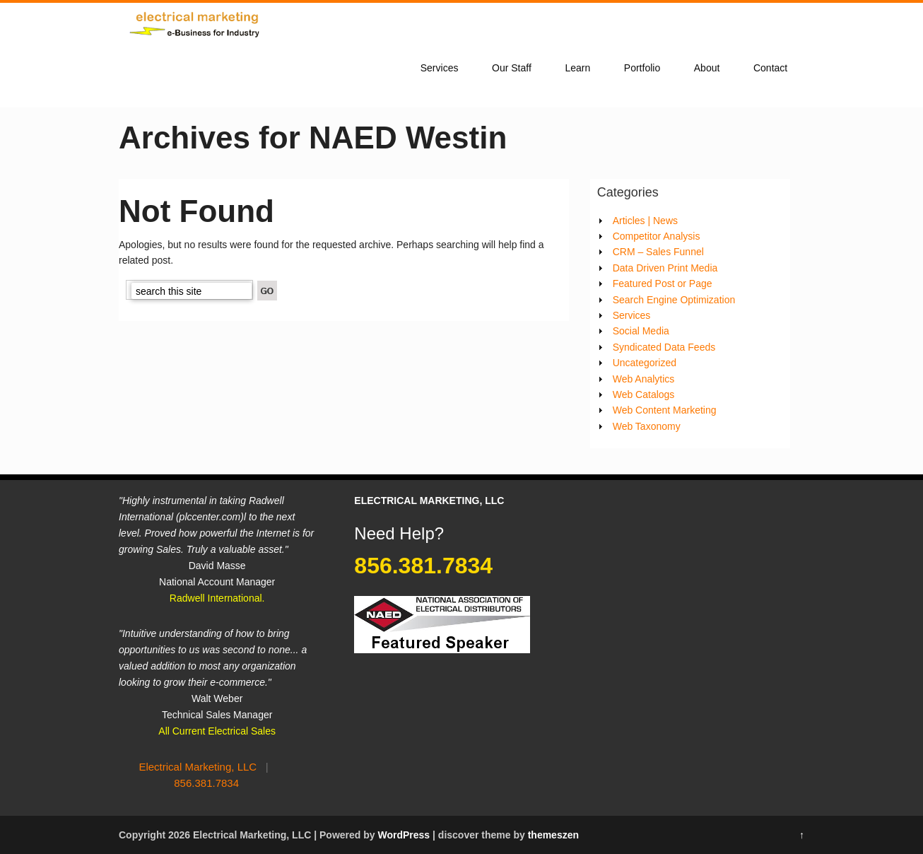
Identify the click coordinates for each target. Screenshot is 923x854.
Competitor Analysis (656, 236)
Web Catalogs (644, 394)
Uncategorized (644, 362)
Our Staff (511, 68)
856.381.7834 (206, 783)
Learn (577, 68)
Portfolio (642, 68)
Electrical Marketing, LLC (198, 767)
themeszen (553, 835)
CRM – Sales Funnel (658, 251)
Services (440, 68)
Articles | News (645, 220)
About (707, 68)
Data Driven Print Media (665, 268)
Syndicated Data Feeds (664, 347)
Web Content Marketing (665, 410)
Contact (770, 68)
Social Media (641, 331)
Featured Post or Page (662, 283)
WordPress (403, 835)
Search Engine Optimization (674, 299)
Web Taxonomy (647, 426)
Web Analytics (644, 379)
